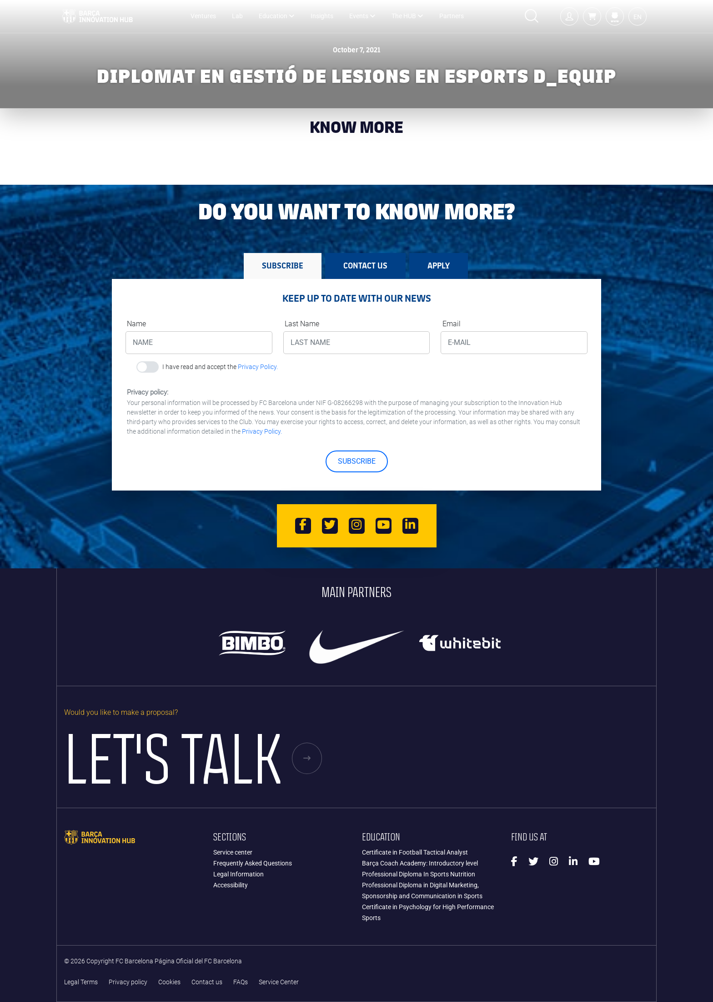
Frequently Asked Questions (252, 863)
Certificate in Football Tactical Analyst (415, 852)
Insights (322, 16)
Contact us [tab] (365, 266)
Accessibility (230, 885)
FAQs (240, 982)
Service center (232, 852)
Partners (451, 16)
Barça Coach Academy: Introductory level (420, 863)
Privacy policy (128, 982)
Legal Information (238, 874)
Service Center (279, 982)
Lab (237, 16)
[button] (592, 16)
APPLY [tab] (438, 266)
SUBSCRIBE (357, 461)
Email (451, 323)
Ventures (203, 16)
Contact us (206, 982)
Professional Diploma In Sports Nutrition (418, 874)
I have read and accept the (220, 366)
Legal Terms (81, 982)
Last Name (302, 323)
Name (136, 323)
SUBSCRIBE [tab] (282, 266)
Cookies (169, 982)
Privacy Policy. (258, 366)
